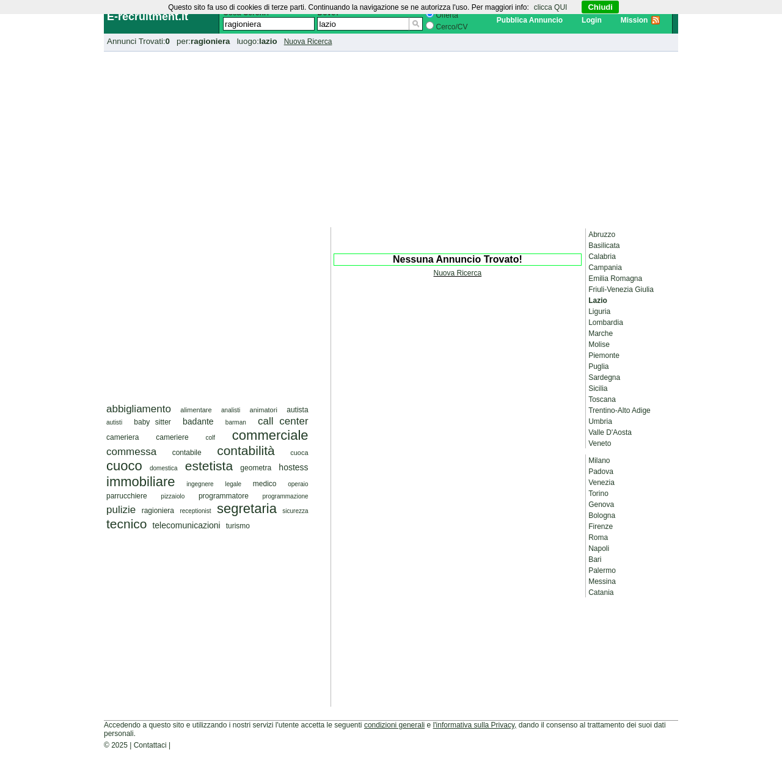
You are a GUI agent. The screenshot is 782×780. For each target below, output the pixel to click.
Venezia (601, 482)
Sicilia (597, 388)
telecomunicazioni (186, 525)
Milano (599, 460)
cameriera (122, 437)
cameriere (172, 437)
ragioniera (158, 510)
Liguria (599, 311)
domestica (164, 468)
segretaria (247, 508)
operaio (298, 484)
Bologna (601, 515)
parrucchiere (126, 496)
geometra (255, 468)
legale (233, 484)
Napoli (598, 548)
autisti (114, 422)
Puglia (598, 366)
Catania (600, 592)
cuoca (299, 452)
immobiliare (140, 481)
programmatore (224, 496)
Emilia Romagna (615, 278)
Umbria (600, 421)
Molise (599, 344)
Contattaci (150, 745)
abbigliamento (138, 409)
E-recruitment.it (147, 16)
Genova (601, 504)
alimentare (195, 410)
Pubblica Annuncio (530, 20)
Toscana (602, 399)
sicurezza (295, 511)
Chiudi (600, 7)
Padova (600, 471)
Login (592, 20)
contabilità (246, 450)
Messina (602, 581)
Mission (634, 20)
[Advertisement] (391, 137)
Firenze (600, 526)
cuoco (124, 465)
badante (198, 421)
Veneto (599, 443)
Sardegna (604, 377)
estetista (209, 466)
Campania (605, 267)
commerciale (270, 435)
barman (235, 422)
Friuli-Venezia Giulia (621, 289)
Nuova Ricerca (308, 41)
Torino (598, 493)
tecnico (126, 524)
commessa (131, 451)
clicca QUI (551, 7)
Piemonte (603, 355)
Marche (600, 333)
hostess (293, 467)
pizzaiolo (173, 496)
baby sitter (152, 422)
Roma (598, 537)
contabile (187, 452)
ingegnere (199, 484)
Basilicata (603, 245)
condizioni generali (394, 725)
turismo (238, 526)
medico (265, 483)
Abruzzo (601, 234)
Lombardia (605, 322)
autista (297, 410)
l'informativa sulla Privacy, (475, 725)
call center (283, 421)
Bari (594, 559)
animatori (263, 410)
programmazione (286, 496)
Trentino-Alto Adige (619, 410)
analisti (230, 410)
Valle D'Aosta (610, 432)
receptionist (195, 511)
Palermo (602, 570)
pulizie (121, 510)
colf (210, 437)
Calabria (602, 256)
